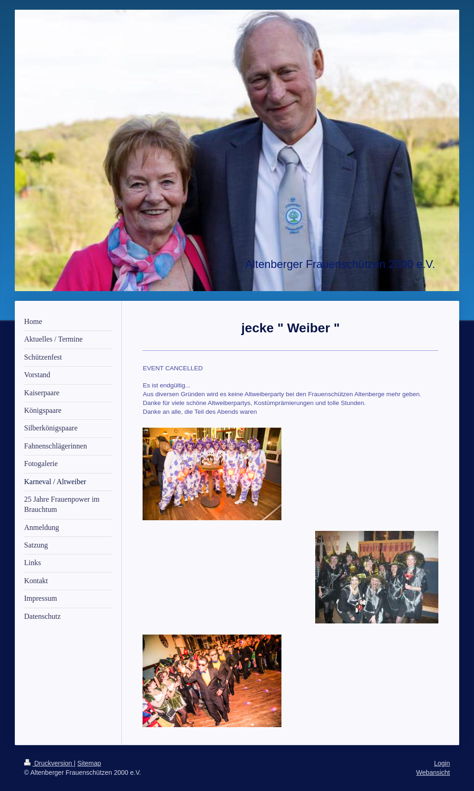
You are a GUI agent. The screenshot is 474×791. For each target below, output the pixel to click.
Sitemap (89, 763)
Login (442, 763)
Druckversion (49, 763)
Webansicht (433, 772)
